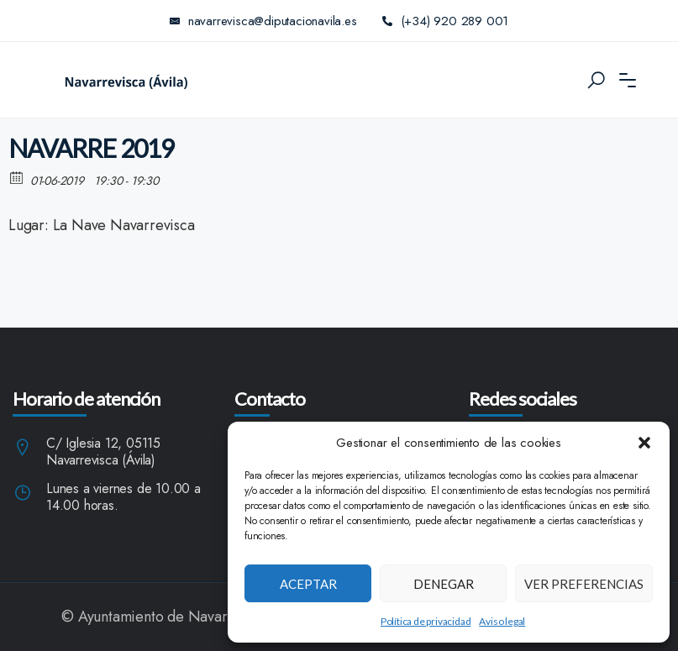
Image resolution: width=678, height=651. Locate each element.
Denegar (443, 583)
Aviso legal (502, 621)
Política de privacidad (426, 621)
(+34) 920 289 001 (445, 21)
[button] (644, 442)
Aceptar (308, 583)
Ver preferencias (584, 583)
